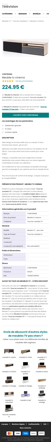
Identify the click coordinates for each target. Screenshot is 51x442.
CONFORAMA (7, 97)
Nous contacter (25, 428)
